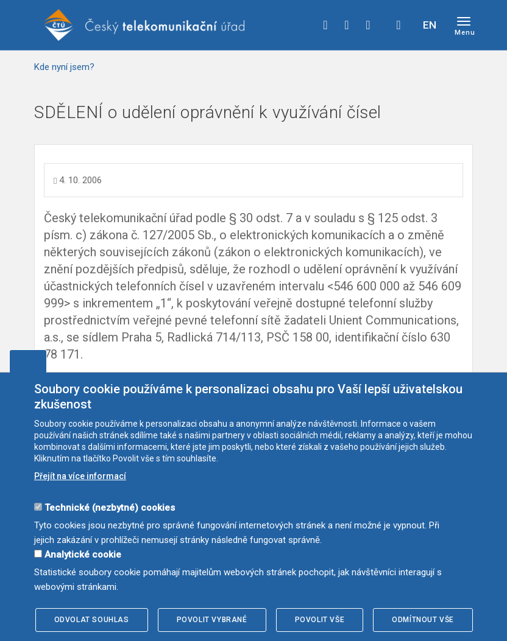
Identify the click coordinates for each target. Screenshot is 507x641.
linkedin (368, 25)
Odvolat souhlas (91, 619)
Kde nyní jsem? (64, 66)
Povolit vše (320, 619)
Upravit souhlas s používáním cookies (28, 361)
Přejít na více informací (80, 476)
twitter (347, 25)
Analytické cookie (82, 554)
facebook (325, 25)
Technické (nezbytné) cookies (109, 507)
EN (429, 25)
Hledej (398, 25)
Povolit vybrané (212, 619)
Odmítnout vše (423, 619)
